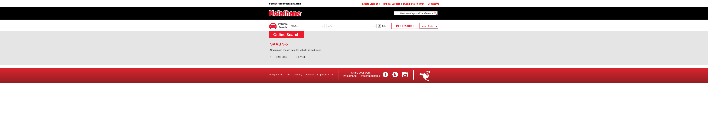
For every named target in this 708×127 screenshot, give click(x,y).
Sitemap (310, 74)
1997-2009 (281, 57)
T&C (289, 74)
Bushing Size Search (413, 4)
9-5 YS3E (301, 57)
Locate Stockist (370, 4)
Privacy (298, 74)
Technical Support (390, 4)
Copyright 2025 (325, 74)
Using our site (276, 74)
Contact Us (433, 4)
